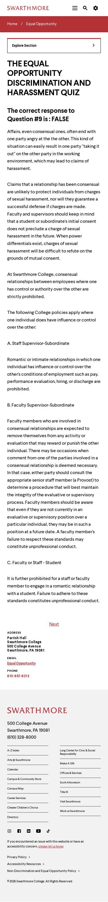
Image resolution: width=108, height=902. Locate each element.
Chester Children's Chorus (22, 807)
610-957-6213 (18, 676)
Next (54, 624)
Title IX (64, 792)
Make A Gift (67, 763)
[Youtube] (38, 832)
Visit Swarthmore (70, 801)
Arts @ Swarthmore (18, 760)
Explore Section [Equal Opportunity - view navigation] (53, 46)
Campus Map (15, 788)
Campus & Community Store (24, 779)
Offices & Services (71, 773)
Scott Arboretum (70, 782)
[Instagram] (10, 832)
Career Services (16, 798)
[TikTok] (48, 832)
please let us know (50, 846)
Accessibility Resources (26, 864)
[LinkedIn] (28, 832)
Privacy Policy (19, 857)
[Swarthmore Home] (37, 711)
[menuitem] (75, 8)
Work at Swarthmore (72, 811)
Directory (12, 817)
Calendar (12, 769)
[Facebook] (19, 832)
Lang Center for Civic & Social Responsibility (77, 752)
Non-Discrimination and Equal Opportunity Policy (43, 871)
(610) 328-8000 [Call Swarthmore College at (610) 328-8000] (21, 737)
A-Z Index (13, 750)
